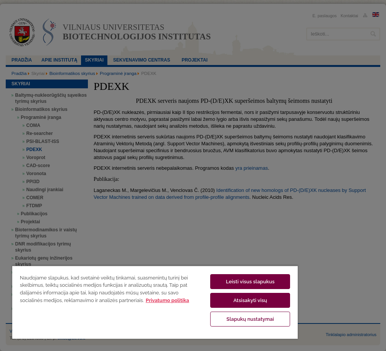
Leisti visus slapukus (250, 281)
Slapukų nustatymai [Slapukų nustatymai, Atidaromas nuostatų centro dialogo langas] (250, 319)
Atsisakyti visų (250, 300)
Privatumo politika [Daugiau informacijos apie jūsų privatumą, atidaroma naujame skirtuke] (167, 300)
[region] (155, 302)
